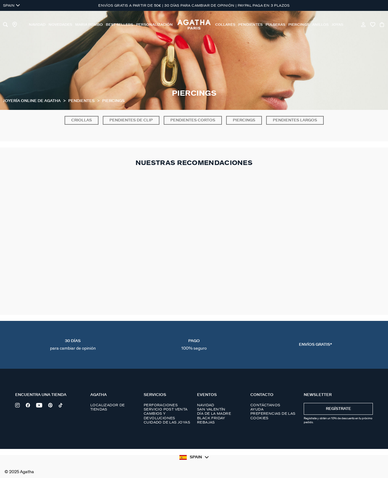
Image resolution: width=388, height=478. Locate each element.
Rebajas (206, 422)
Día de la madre (214, 413)
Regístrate (338, 409)
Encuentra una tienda (40, 395)
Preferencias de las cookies (273, 416)
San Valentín (211, 409)
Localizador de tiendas (107, 407)
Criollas (81, 120)
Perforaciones (161, 405)
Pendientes (81, 101)
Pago (194, 345)
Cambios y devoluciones (159, 416)
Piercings (244, 120)
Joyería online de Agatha (32, 101)
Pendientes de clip (131, 120)
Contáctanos (265, 405)
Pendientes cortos (192, 120)
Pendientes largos (295, 120)
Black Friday (211, 418)
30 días (73, 345)
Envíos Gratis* (315, 345)
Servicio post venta (166, 409)
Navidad (205, 405)
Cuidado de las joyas (167, 422)
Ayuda (256, 409)
